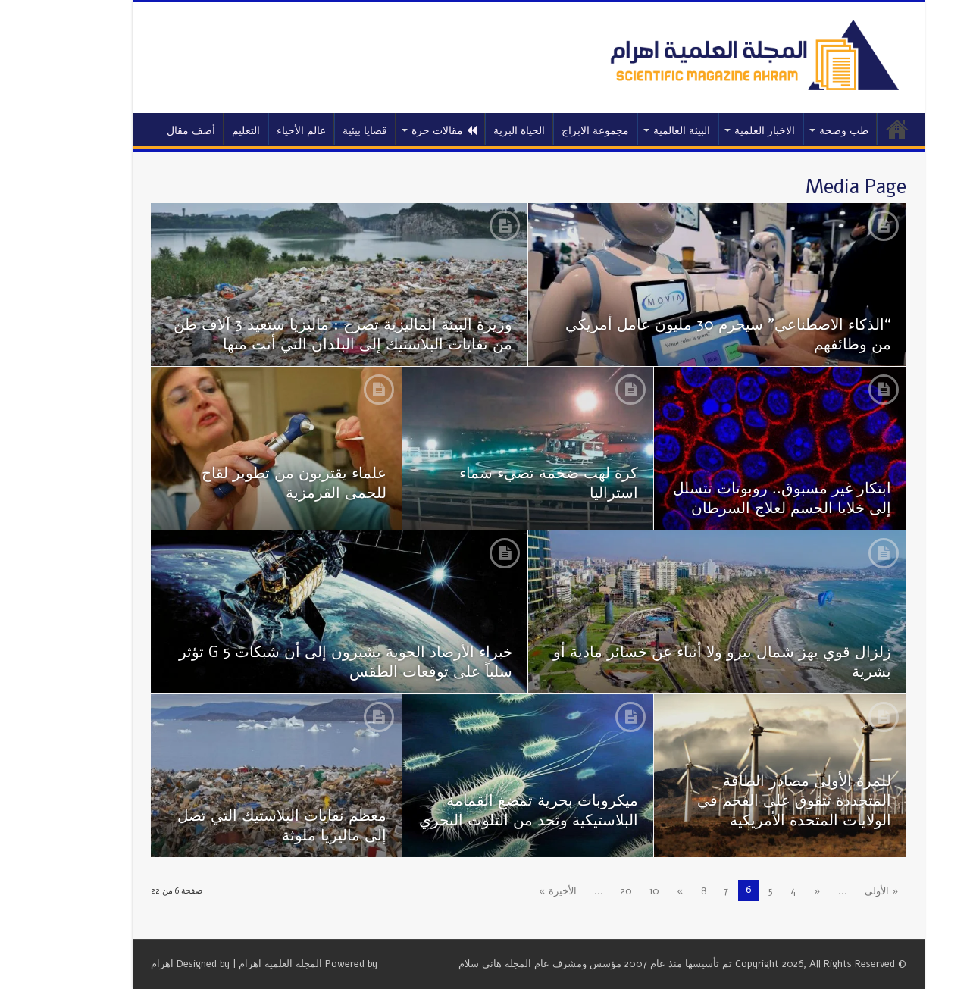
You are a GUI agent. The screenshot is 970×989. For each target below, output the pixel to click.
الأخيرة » (515, 891)
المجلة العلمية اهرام (237, 964)
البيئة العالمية (638, 131)
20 (583, 891)
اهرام (119, 964)
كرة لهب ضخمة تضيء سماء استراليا (505, 483)
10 (611, 891)
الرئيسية (854, 129)
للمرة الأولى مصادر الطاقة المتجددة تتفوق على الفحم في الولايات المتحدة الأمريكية (751, 801)
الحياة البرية (476, 131)
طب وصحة (800, 131)
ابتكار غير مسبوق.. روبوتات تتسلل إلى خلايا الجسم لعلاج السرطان (739, 498)
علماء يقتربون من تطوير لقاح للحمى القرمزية (250, 483)
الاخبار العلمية (721, 131)
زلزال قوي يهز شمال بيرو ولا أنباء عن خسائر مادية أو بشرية (679, 662)
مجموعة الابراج (552, 131)
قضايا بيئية (321, 131)
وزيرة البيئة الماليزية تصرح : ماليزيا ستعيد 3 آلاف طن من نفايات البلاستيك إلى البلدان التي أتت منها (299, 335)
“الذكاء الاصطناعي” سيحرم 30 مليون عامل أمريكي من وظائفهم (685, 335)
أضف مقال (148, 131)
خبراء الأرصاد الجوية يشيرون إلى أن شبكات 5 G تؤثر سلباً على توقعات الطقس (302, 662)
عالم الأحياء (258, 131)
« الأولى (838, 891)
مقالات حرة (400, 131)
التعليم (203, 131)
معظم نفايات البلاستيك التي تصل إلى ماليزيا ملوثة (238, 826)
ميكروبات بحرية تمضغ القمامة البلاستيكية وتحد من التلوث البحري (485, 810)
